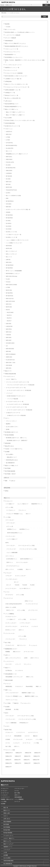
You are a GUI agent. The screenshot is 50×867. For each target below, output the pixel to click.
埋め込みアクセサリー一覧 (11, 95)
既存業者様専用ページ (10, 54)
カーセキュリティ (26, 703)
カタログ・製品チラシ (11, 379)
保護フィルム (8, 690)
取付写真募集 (7, 827)
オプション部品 (9, 507)
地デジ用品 (7, 642)
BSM (7, 198)
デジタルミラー (9, 501)
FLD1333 (25, 585)
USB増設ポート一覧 (10, 92)
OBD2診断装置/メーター (11, 674)
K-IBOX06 (8, 334)
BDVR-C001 (9, 290)
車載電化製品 (9, 686)
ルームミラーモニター (11, 588)
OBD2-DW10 (9, 159)
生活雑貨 (7, 706)
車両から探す (7, 813)
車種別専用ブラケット (36, 504)
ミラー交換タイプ (10, 504)
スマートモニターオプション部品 (26, 545)
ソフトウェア (9, 393)
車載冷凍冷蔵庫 (9, 680)
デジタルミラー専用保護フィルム (14, 513)
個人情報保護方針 (10, 462)
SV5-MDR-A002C (10, 343)
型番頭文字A (19, 752)
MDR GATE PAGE (10, 301)
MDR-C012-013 (10, 298)
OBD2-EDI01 (9, 170)
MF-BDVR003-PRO (10, 167)
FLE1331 (17, 585)
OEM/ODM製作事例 (10, 123)
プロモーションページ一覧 (11, 49)
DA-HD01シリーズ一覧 (11, 237)
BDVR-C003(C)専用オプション (14, 532)
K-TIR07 (8, 140)
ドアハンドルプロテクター (12, 692)
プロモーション (9, 128)
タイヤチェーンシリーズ (11, 70)
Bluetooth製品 (29, 686)
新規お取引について (12, 457)
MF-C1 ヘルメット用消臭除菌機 (14, 270)
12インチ (8, 585)
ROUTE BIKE (10, 312)
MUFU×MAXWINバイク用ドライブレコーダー (16, 76)
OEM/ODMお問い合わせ (12, 460)
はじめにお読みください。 (12, 426)
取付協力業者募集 (9, 435)
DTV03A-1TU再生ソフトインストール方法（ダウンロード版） (20, 120)
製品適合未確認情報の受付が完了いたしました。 (17, 46)
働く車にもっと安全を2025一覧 (13, 98)
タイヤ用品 (7, 703)
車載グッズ (38, 686)
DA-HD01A (8, 223)
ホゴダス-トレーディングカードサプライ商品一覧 (18, 209)
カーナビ (7, 592)
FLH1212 (8, 282)
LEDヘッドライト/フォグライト (13, 658)
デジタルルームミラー (11, 616)
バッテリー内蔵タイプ (11, 539)
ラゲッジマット (27, 664)
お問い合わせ (8, 101)
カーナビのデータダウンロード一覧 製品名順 (18, 404)
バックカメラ (34, 626)
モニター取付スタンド (25, 588)
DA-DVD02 (8, 229)
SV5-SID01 (8, 204)
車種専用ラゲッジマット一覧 (12, 67)
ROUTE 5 (9, 318)
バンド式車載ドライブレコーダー (14, 243)
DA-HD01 (8, 220)
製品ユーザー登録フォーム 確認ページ (15, 115)
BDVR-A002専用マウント (26, 559)
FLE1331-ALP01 (10, 162)
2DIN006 (8, 212)
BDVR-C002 (9, 248)
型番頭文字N (9, 763)
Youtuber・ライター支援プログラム (13, 448)
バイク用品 (7, 517)
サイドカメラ (33, 619)
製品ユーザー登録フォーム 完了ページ (15, 112)
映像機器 (8, 651)
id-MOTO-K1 (9, 131)
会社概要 (7, 451)
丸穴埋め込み (9, 670)
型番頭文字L (27, 759)
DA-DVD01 (8, 226)
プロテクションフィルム (11, 699)
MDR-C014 (8, 181)
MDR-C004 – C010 (10, 362)
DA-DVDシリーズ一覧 (11, 231)
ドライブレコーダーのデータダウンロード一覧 (17, 382)
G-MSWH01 (9, 173)
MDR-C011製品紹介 (11, 354)
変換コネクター (17, 651)
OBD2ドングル (29, 676)
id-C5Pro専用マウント (11, 559)
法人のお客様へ (10, 454)
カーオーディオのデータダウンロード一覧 (16, 407)
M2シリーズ (9, 151)
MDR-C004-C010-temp (11, 276)
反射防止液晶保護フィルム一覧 (12, 89)
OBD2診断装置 (17, 736)
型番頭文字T (9, 766)
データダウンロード (10, 376)
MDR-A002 (8, 337)
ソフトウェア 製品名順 (12, 398)
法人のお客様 (8, 117)
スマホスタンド (19, 686)
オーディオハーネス (29, 651)
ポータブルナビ (9, 594)
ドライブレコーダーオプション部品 (28, 549)
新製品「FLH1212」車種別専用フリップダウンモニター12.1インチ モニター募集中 (24, 61)
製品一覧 (6, 807)
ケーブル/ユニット (10, 510)
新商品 (6, 490)
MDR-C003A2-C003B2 (11, 284)
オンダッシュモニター (20, 575)
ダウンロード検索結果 (10, 38)
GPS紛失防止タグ (24, 722)
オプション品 (9, 526)
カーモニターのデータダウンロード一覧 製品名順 (19, 390)
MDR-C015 (8, 134)
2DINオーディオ (29, 601)
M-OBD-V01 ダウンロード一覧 (12, 126)
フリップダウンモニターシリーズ (13, 64)
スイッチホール (19, 670)
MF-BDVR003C (9, 265)
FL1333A (32, 585)
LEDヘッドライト (10, 569)
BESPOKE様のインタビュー (13, 273)
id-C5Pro (8, 192)
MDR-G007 (8, 340)
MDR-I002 (8, 351)
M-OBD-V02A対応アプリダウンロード (16, 396)
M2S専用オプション (24, 529)
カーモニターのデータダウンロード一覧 (15, 387)
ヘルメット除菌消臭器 (11, 722)
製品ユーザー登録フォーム (11, 109)
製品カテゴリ (8, 371)
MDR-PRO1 (9, 329)
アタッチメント (22, 510)
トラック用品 (39, 739)
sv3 (7, 346)
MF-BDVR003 (9, 268)
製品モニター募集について (11, 465)
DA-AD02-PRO (9, 148)
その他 (5, 852)
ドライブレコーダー (10, 536)
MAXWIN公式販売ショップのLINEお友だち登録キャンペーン (20, 32)
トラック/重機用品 (9, 613)
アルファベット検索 (10, 750)
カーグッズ (7, 683)
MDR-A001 (8, 368)
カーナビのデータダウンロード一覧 (14, 401)
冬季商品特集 (8, 81)
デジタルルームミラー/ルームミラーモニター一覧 (17, 87)
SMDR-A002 (9, 357)
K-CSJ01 (8, 26)
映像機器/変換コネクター (11, 648)
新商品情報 (7, 443)
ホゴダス (7, 726)
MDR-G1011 (9, 156)
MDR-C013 (8, 304)
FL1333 (8, 279)
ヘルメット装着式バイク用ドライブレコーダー (17, 240)
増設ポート (7, 667)
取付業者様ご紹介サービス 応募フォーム (16, 437)
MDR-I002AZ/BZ (10, 348)
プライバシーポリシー (11, 421)
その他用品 (20, 569)
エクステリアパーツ (33, 732)
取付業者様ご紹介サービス (11, 432)
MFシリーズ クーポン (10, 29)
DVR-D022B (9, 365)
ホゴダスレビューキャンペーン (12, 51)
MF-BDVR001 (9, 293)
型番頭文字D (9, 756)
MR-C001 (8, 184)
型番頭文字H (37, 756)
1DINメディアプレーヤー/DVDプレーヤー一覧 (16, 84)
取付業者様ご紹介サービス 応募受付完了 (17, 440)
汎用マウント (9, 562)
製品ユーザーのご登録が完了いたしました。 (16, 43)
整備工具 (16, 703)
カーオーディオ (9, 598)
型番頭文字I (8, 759)
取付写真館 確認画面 (10, 471)
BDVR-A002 (9, 307)
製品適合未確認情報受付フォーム (13, 106)
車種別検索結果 (9, 40)
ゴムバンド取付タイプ (22, 504)
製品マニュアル (7, 841)
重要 (6, 480)
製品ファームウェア (8, 844)
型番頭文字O (18, 763)
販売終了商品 (8, 729)
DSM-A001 (8, 323)
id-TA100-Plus (9, 142)
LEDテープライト (34, 658)
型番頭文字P (27, 763)
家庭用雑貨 (8, 709)
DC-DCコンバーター (11, 630)
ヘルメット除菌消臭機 (11, 552)
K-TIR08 (8, 137)
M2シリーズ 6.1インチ (11, 251)
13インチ (16, 582)
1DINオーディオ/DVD (11, 607)
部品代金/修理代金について (11, 103)
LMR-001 (8, 259)
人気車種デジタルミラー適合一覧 (13, 78)
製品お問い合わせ (9, 446)
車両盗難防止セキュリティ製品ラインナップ (17, 153)
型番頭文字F (18, 756)
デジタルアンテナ (10, 645)
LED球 (25, 658)
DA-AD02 (8, 179)
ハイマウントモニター (25, 623)
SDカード (28, 513)
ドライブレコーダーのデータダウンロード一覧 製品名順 (20, 384)
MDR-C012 (8, 332)
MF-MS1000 (9, 176)
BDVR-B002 (9, 245)
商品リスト (7, 498)
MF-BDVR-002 (9, 295)
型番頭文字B (28, 752)
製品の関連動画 (7, 821)
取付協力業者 (7, 830)
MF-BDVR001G (10, 201)
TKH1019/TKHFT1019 (11, 190)
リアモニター (9, 575)
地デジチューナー (21, 645)
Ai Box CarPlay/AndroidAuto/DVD (14, 604)
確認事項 (8, 423)
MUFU (7, 542)
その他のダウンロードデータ (13, 412)
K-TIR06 (8, 287)
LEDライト (21, 630)
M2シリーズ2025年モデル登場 (13, 195)
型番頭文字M (36, 759)
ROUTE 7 (9, 320)
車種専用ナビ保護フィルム (28, 692)
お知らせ (6, 477)
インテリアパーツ (9, 661)
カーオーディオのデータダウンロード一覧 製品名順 (19, 410)
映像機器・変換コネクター (7, 799)
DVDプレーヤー (10, 610)
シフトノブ (18, 664)
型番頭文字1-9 (9, 752)
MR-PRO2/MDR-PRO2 (11, 145)
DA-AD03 (8, 165)
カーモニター (8, 573)
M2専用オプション (11, 529)
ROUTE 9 (9, 315)
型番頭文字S (37, 763)
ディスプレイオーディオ (32, 604)
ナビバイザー (9, 664)
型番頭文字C (37, 752)
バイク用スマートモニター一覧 (13, 234)
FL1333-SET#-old (10, 359)
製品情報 (7, 24)
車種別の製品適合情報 (10, 373)
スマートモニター (10, 520)
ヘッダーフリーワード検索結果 (12, 35)
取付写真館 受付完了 (10, 474)
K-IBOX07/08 (9, 326)
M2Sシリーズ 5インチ (11, 254)
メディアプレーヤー (33, 610)
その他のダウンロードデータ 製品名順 (16, 415)
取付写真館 (7, 468)
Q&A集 (7, 429)
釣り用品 (16, 709)
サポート (7, 418)
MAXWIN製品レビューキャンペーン (14, 57)
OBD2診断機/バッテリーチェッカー (14, 676)
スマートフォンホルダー (22, 562)
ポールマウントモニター (11, 626)
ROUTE (8, 309)
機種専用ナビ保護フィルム (31, 696)
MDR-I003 (8, 206)
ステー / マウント (10, 556)
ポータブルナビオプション (12, 566)
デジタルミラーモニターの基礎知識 (13, 73)
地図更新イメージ (8, 846)
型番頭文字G (27, 756)
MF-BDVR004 (9, 215)
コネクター (27, 736)
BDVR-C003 (9, 187)
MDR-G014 (8, 262)
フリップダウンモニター (11, 579)
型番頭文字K (17, 759)
